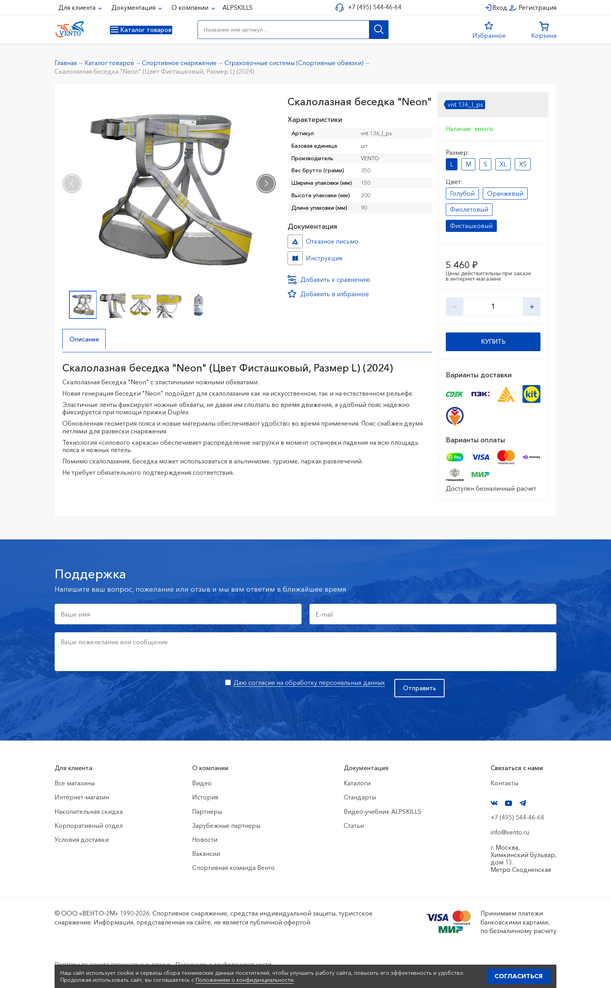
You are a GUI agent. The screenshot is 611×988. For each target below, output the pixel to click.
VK (494, 803)
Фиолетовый (469, 209)
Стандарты (360, 797)
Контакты (504, 783)
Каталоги (357, 783)
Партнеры (207, 811)
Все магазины (75, 783)
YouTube (508, 803)
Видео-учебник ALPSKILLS (382, 811)
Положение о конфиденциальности (242, 964)
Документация (134, 7)
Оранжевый (505, 193)
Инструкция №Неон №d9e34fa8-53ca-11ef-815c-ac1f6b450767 (295, 258)
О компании (190, 7)
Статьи (354, 825)
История (205, 797)
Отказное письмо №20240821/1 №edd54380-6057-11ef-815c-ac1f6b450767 (295, 241)
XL (503, 164)
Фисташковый (471, 226)
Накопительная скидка (89, 811)
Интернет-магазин (82, 797)
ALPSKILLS (238, 7)
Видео (202, 783)
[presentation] (72, 183)
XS (522, 164)
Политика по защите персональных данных (119, 964)
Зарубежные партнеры (226, 825)
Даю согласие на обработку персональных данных (309, 682)
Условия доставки (82, 839)
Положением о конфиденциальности (244, 979)
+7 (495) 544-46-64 (372, 7)
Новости (204, 839)
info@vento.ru (510, 832)
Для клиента (77, 7)
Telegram (522, 803)
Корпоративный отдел (89, 825)
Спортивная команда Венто (233, 867)
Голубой (462, 193)
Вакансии (206, 853)
